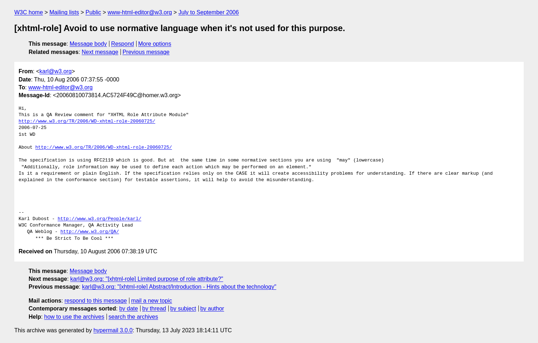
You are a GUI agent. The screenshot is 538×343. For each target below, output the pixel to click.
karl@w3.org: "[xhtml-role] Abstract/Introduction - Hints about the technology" (179, 287)
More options (155, 44)
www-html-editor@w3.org (140, 12)
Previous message (146, 52)
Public (93, 12)
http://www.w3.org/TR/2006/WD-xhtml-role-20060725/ (87, 121)
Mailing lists (64, 12)
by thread (154, 308)
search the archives (133, 317)
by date (128, 308)
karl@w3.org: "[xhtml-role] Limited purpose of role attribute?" (146, 279)
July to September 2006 (208, 12)
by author (212, 308)
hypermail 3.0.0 (112, 330)
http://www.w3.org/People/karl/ (99, 219)
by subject (183, 308)
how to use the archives (74, 317)
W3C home (28, 12)
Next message (100, 52)
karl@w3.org (55, 71)
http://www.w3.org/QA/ (89, 232)
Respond (122, 44)
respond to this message (95, 301)
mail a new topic (151, 301)
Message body (88, 44)
